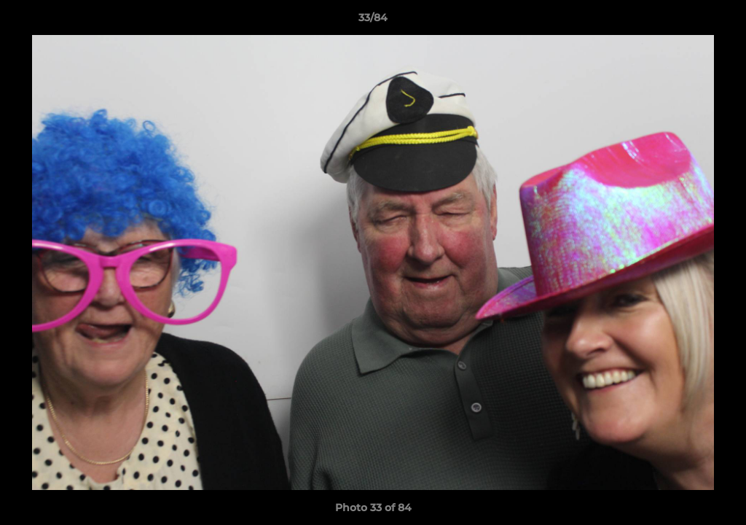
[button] (720, 21)
